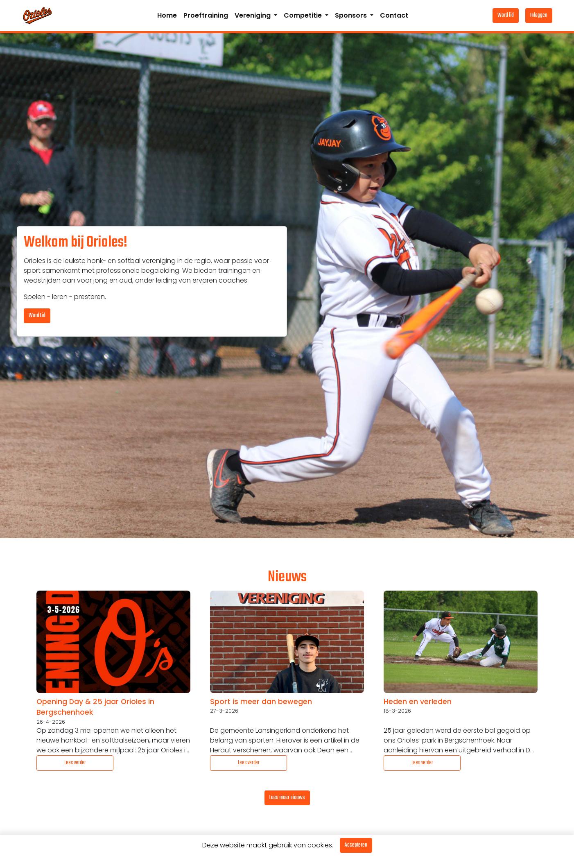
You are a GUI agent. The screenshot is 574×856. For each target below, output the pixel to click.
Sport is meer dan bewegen (261, 702)
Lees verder (75, 763)
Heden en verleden (418, 702)
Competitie (303, 15)
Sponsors (351, 15)
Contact (394, 15)
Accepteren (356, 845)
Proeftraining (205, 15)
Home (167, 15)
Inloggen (538, 15)
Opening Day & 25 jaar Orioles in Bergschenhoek (95, 707)
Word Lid (37, 315)
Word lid (505, 15)
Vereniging (253, 15)
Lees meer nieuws (287, 797)
